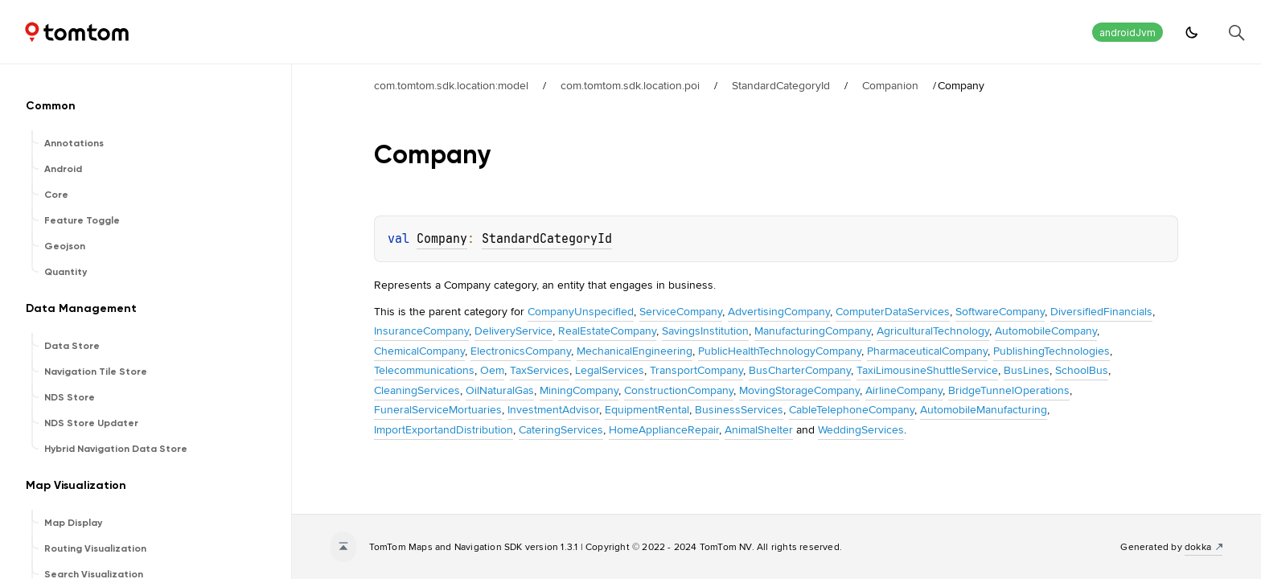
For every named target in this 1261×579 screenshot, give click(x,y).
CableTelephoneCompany (851, 409)
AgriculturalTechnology (933, 330)
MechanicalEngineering (634, 351)
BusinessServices (739, 409)
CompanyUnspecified (581, 311)
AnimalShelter (759, 429)
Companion (890, 85)
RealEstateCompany (607, 330)
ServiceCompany (680, 311)
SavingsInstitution (705, 330)
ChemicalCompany (419, 351)
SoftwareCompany (1000, 311)
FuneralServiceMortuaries (438, 409)
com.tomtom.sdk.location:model (451, 85)
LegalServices (609, 370)
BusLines (1026, 370)
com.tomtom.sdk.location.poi (630, 85)
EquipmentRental (647, 409)
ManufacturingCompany (812, 330)
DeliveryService (513, 330)
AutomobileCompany (1046, 330)
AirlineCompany (904, 390)
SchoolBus (1081, 370)
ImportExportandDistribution (443, 429)
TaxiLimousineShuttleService (927, 370)
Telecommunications (424, 370)
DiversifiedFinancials (1101, 311)
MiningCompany (579, 390)
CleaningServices (417, 390)
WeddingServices (861, 429)
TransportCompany (696, 370)
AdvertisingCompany (779, 311)
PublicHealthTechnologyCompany (779, 351)
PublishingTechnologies (1051, 351)
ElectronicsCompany (520, 351)
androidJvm (1127, 33)
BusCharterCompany (800, 370)
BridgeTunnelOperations (1009, 390)
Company (442, 239)
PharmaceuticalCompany (927, 351)
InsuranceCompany (421, 330)
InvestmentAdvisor (553, 409)
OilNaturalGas (500, 390)
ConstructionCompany (678, 390)
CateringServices (561, 429)
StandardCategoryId (781, 85)
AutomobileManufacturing (983, 409)
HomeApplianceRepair (664, 429)
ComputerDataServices (893, 311)
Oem (492, 370)
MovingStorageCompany (799, 390)
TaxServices (539, 370)
